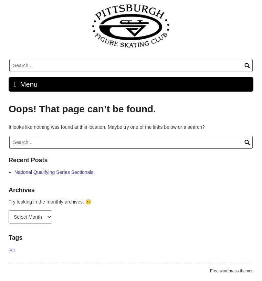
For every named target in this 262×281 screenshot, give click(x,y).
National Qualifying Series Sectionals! (54, 172)
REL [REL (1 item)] (12, 250)
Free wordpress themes (231, 271)
